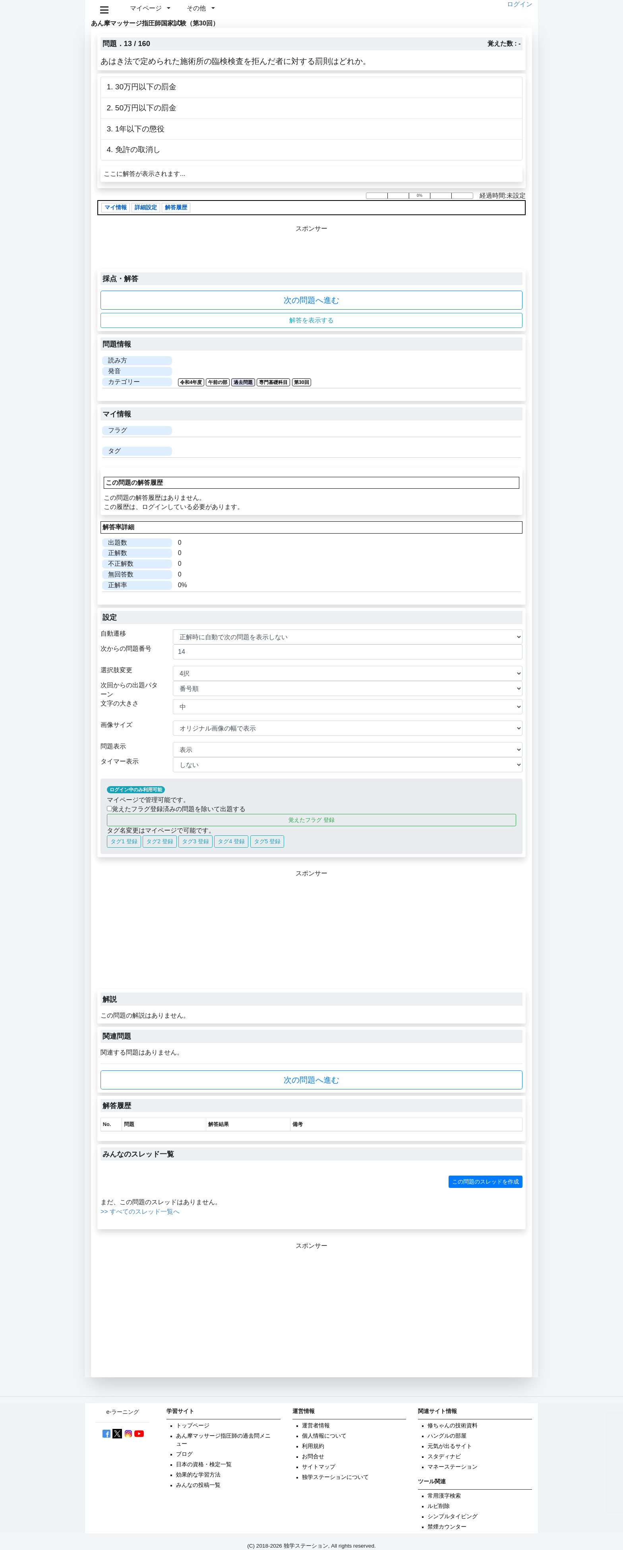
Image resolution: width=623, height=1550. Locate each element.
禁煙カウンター (447, 1527)
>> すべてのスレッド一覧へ (140, 1211)
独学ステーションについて (335, 1477)
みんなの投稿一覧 (198, 1485)
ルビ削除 (439, 1506)
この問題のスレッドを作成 (485, 1181)
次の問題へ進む (311, 300)
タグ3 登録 (195, 841)
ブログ (184, 1454)
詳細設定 (146, 207)
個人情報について (324, 1436)
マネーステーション (453, 1467)
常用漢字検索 (444, 1496)
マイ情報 (115, 207)
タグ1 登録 (123, 841)
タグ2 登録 (159, 841)
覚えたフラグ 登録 (311, 820)
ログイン (519, 4)
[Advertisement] (311, 933)
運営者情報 (316, 1426)
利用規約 (313, 1446)
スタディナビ (444, 1456)
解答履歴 (176, 207)
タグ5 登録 (267, 841)
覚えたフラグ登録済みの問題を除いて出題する (176, 809)
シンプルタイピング (453, 1516)
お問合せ (313, 1456)
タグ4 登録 (231, 841)
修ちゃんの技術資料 (453, 1426)
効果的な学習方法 (198, 1475)
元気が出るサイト (450, 1446)
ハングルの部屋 (447, 1436)
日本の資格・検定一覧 (204, 1464)
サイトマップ (318, 1467)
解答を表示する (311, 320)
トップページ (192, 1426)
